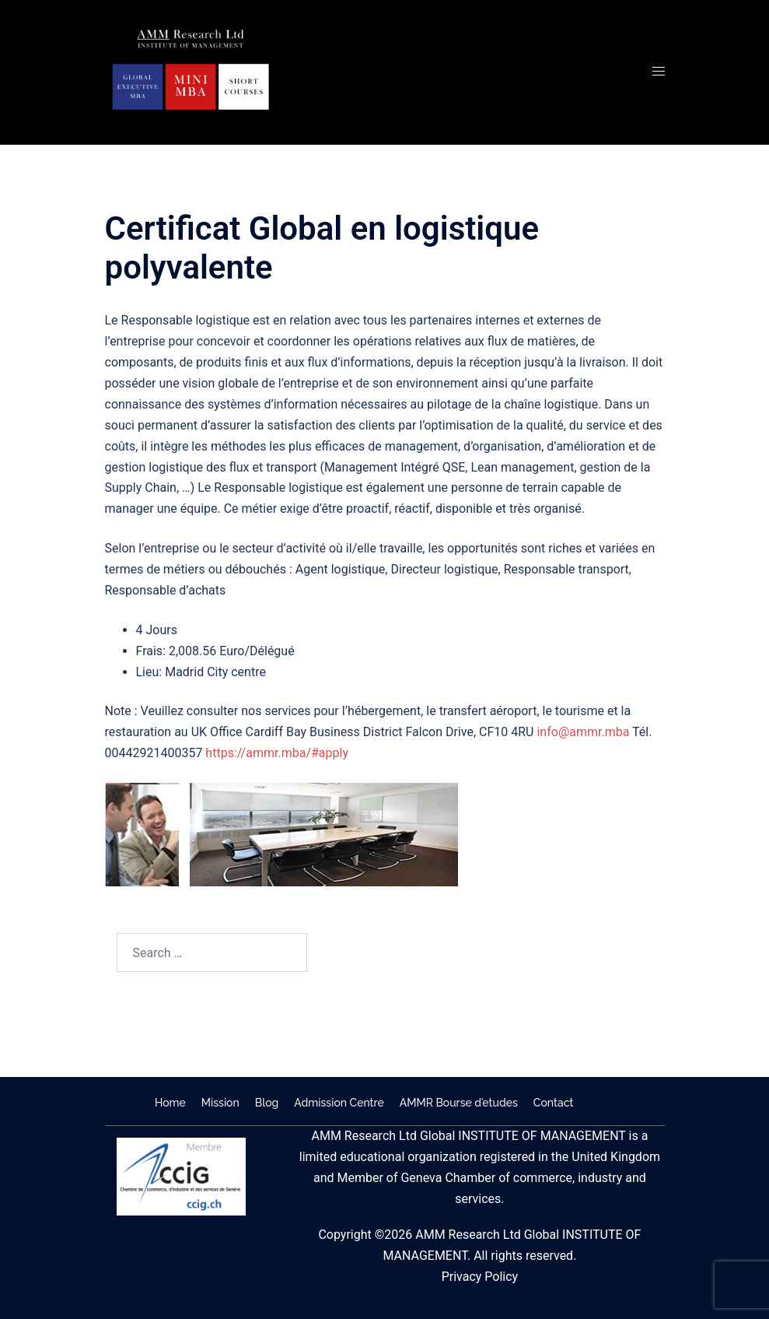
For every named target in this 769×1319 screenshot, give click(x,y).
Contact (553, 1102)
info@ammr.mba (583, 731)
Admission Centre (338, 1102)
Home (170, 1102)
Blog (267, 1102)
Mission (220, 1102)
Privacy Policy (480, 1276)
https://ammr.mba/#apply (276, 752)
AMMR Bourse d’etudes (459, 1102)
